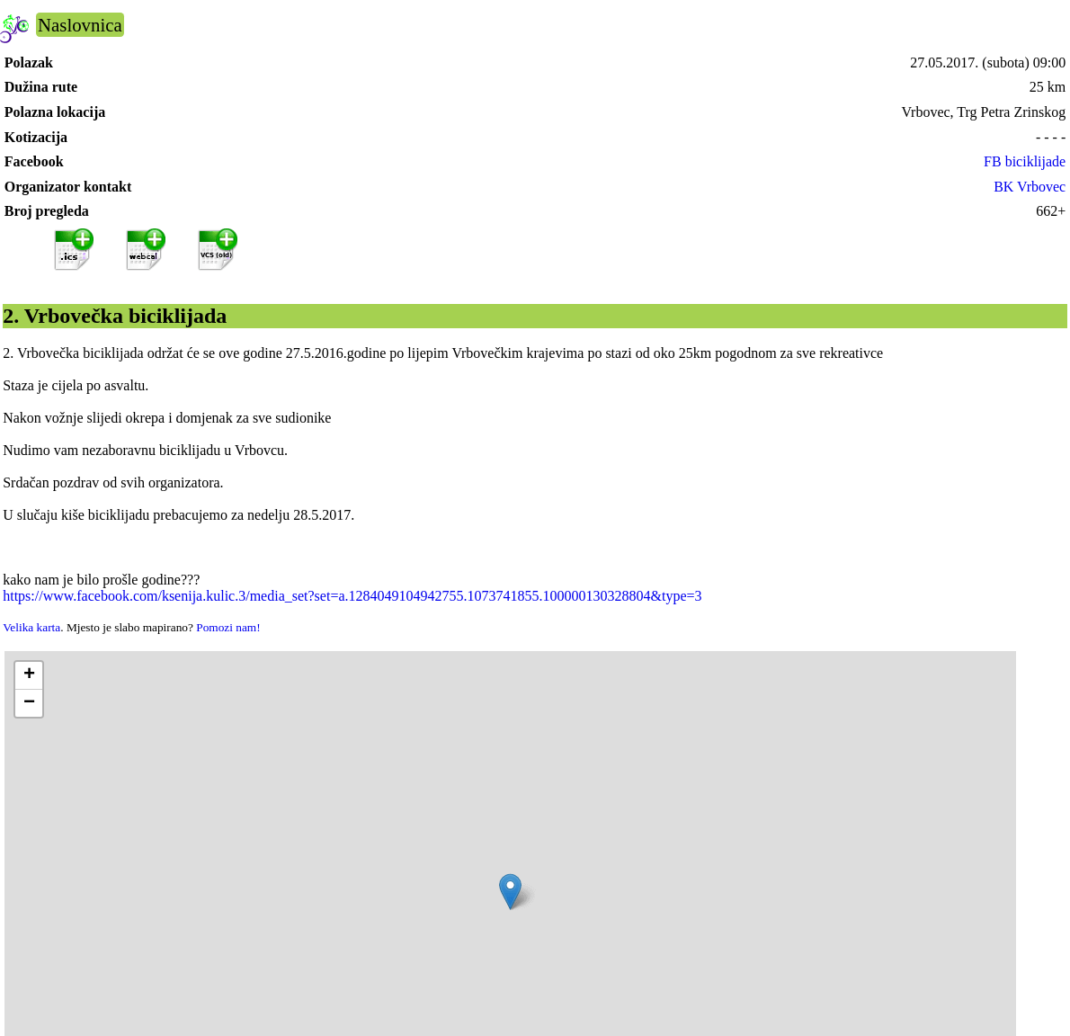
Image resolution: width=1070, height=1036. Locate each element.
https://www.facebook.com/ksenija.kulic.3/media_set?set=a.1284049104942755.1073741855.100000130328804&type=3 (352, 595)
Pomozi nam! (228, 627)
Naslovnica (80, 24)
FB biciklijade (1025, 161)
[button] (510, 891)
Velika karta (31, 627)
